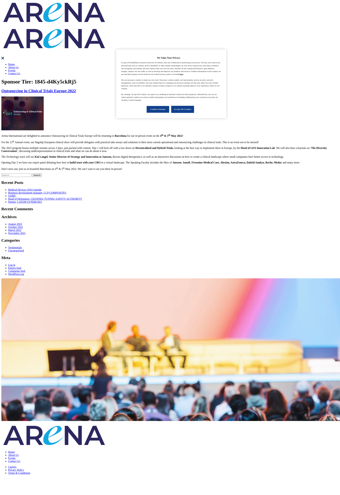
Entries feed (14, 268)
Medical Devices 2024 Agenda (24, 189)
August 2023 (15, 224)
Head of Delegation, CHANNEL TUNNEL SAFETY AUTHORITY (45, 198)
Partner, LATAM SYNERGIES (25, 201)
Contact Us (14, 73)
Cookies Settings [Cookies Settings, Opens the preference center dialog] (157, 109)
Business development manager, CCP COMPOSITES (37, 192)
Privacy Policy (16, 469)
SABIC (12, 195)
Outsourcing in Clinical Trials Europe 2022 (38, 91)
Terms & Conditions (19, 473)
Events (12, 70)
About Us (13, 67)
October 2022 (15, 227)
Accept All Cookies (182, 109)
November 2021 (17, 233)
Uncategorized (16, 250)
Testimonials (15, 247)
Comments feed (16, 271)
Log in (11, 264)
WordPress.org (16, 274)
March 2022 (14, 230)
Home (11, 64)
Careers (12, 466)
